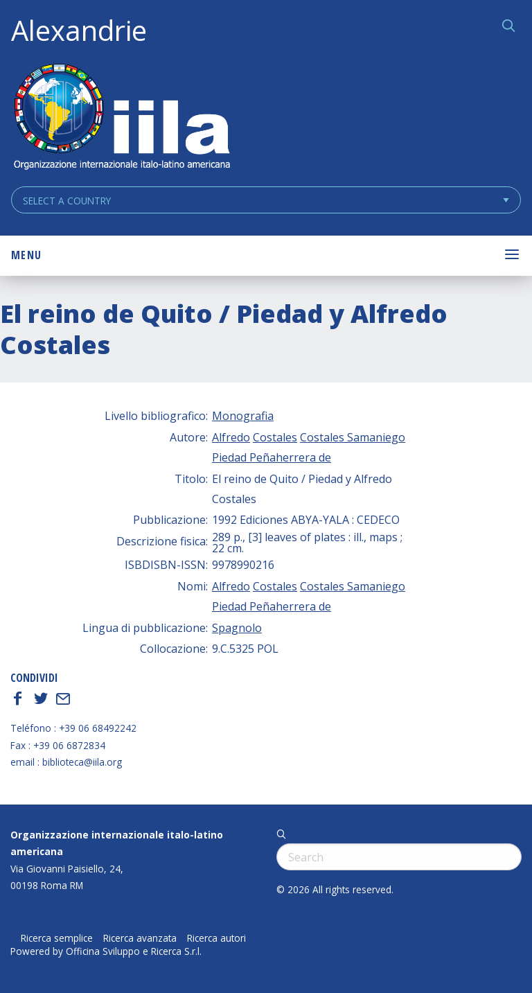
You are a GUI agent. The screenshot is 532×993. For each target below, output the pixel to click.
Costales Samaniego (352, 437)
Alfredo (231, 437)
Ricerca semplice (57, 938)
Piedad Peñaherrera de (271, 457)
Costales (275, 437)
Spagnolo (237, 627)
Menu (26, 255)
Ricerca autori (216, 938)
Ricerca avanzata (140, 938)
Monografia (243, 415)
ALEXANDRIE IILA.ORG (121, 118)
